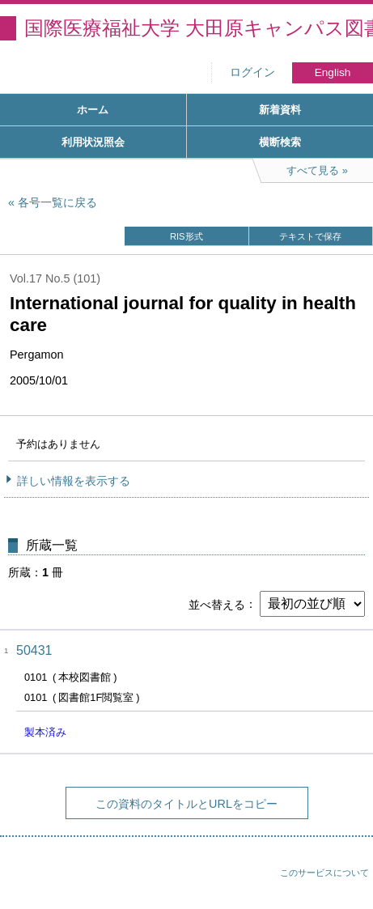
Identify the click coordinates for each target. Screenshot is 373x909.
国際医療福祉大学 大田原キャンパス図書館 (198, 28)
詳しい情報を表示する (73, 480)
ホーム (92, 110)
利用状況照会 (93, 142)
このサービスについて (324, 872)
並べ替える (217, 603)
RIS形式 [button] (186, 236)
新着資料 (280, 110)
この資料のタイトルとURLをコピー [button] (186, 803)
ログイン (252, 72)
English (333, 72)
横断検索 (280, 142)
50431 (34, 650)
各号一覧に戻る (57, 202)
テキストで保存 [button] (310, 236)
